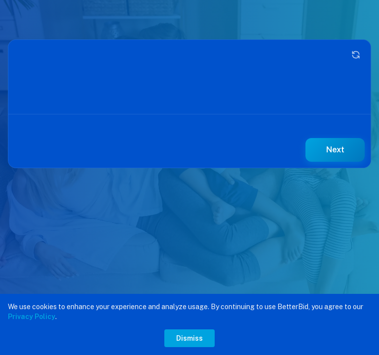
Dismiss (189, 338)
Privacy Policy (31, 316)
